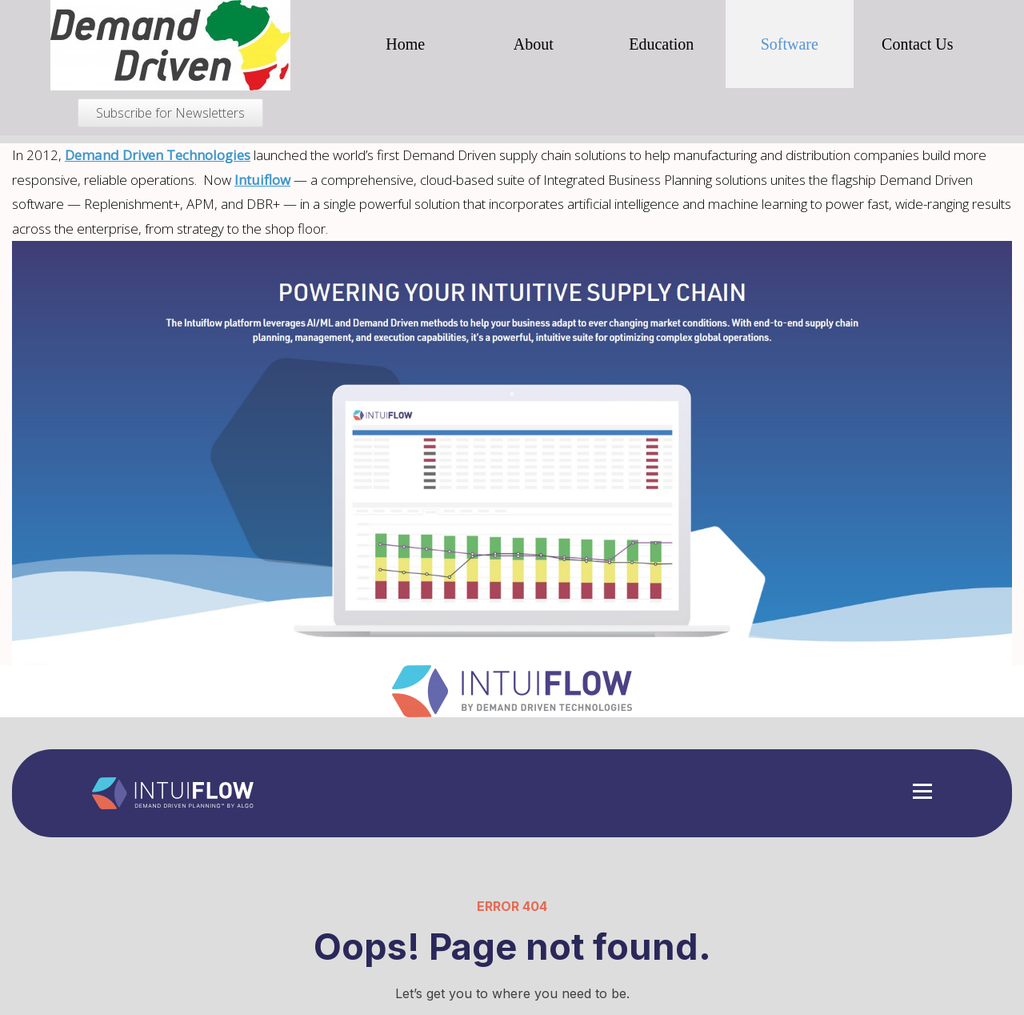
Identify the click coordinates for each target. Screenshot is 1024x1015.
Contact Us (917, 44)
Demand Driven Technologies (157, 155)
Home (405, 44)
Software (789, 44)
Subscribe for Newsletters (170, 113)
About (534, 44)
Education (661, 44)
